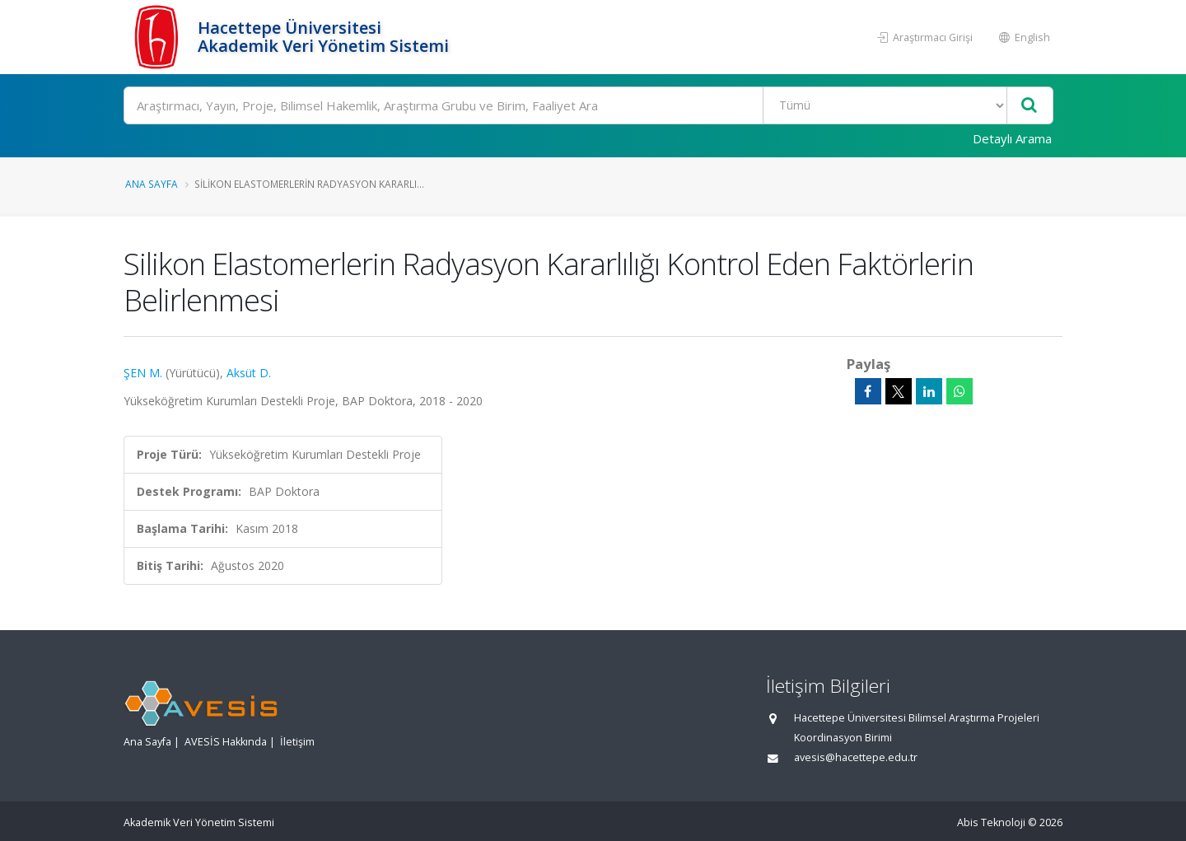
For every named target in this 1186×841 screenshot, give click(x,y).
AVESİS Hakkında (225, 742)
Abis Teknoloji (991, 822)
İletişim (297, 742)
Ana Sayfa (151, 183)
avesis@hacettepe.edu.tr (856, 757)
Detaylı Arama (1012, 138)
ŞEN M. (143, 373)
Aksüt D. (248, 373)
